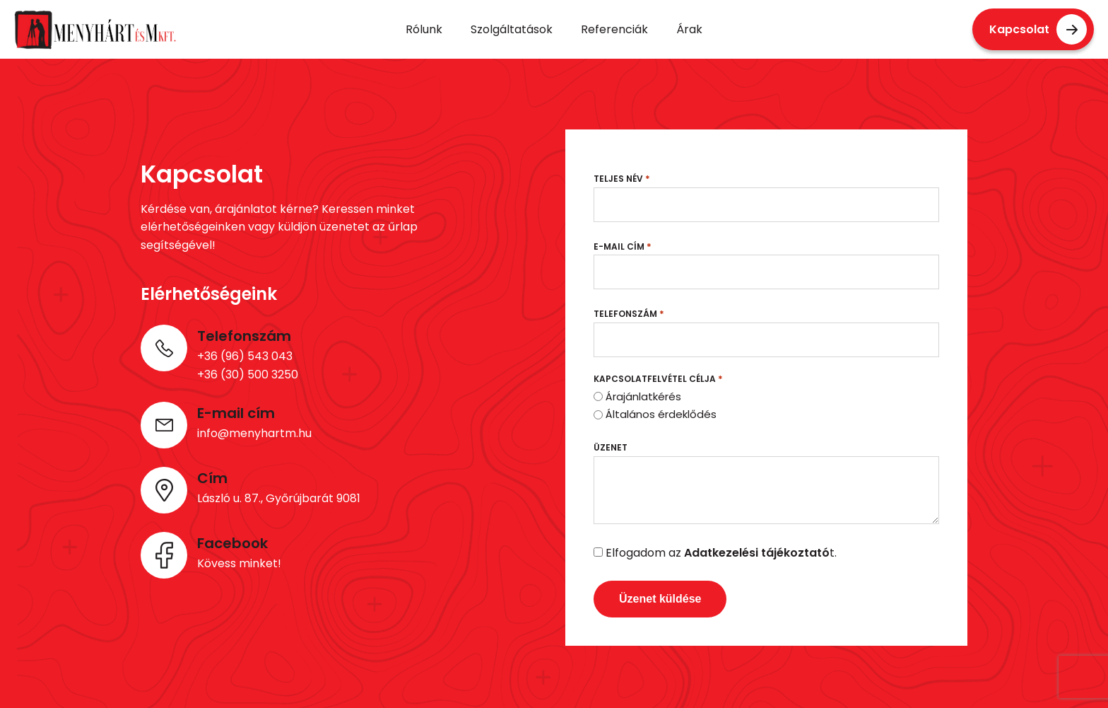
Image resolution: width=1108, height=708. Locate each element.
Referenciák (614, 29)
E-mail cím (623, 246)
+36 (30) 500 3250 (247, 374)
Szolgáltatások (512, 29)
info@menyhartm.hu (254, 433)
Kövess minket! (239, 563)
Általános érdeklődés (661, 414)
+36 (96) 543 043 (245, 356)
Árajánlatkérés (643, 396)
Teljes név (622, 178)
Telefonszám (629, 313)
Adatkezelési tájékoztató (757, 553)
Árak (689, 29)
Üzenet (610, 447)
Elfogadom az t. (721, 553)
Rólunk (424, 29)
